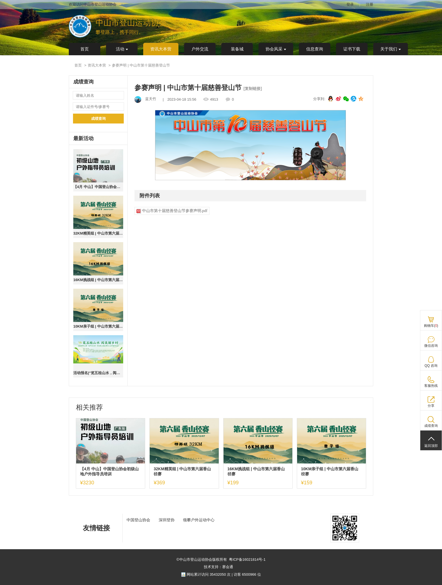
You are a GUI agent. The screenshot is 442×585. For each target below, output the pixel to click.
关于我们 (390, 49)
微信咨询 (431, 346)
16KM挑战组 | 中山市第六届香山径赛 (98, 280)
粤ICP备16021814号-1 (247, 559)
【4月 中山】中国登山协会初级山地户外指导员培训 (98, 187)
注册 (369, 4)
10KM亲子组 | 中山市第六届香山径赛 (98, 326)
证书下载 (351, 49)
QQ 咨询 (431, 366)
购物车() (431, 326)
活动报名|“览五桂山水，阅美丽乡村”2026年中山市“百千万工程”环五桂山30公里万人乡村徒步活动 (98, 373)
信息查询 (314, 49)
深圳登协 (166, 520)
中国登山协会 (138, 520)
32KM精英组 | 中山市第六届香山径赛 (98, 233)
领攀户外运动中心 (199, 520)
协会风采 (276, 49)
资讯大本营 (160, 49)
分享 (431, 406)
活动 (122, 49)
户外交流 (199, 49)
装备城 (237, 49)
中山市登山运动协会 (131, 22)
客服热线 (431, 386)
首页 (84, 49)
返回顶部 (431, 446)
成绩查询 (98, 118)
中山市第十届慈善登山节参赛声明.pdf (171, 211)
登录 (350, 4)
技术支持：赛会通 (218, 567)
